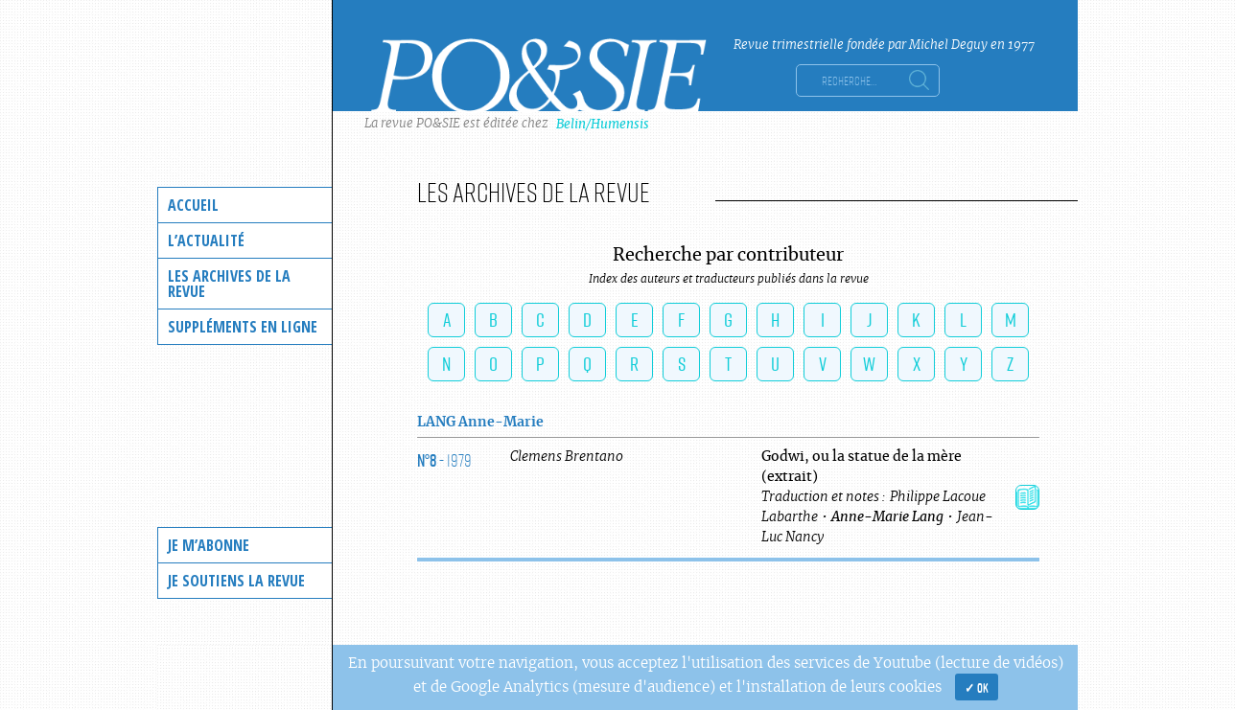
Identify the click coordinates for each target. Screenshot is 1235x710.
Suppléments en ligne (242, 326)
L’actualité (206, 240)
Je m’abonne (208, 545)
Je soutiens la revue (236, 580)
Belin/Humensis (602, 124)
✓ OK (977, 687)
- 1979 (444, 459)
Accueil (193, 205)
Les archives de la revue (229, 283)
